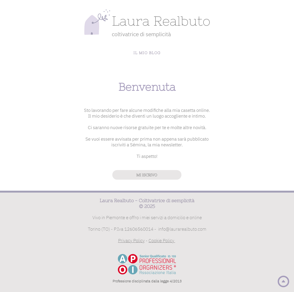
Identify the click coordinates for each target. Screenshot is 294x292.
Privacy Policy (131, 240)
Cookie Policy (162, 240)
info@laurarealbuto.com (182, 229)
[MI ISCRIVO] (146, 175)
